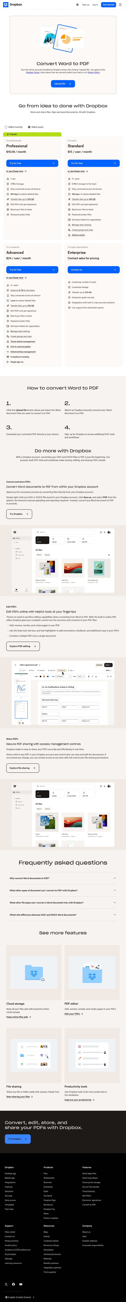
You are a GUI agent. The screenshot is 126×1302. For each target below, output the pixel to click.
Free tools (9, 1209)
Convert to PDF (89, 1205)
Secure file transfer (90, 1187)
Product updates (51, 1218)
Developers (48, 1250)
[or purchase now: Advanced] (16, 277)
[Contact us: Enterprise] (94, 269)
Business (48, 1182)
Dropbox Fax (49, 1209)
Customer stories (51, 1241)
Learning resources (13, 1263)
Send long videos (90, 1178)
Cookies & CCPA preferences (17, 1250)
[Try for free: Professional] (32, 163)
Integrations (10, 1182)
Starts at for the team (22, 290)
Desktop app (10, 1173)
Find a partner (50, 1272)
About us (86, 1232)
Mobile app (10, 1178)
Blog (46, 1232)
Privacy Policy (93, 72)
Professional (49, 1178)
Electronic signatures (91, 1200)
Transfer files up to (22, 199)
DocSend (48, 1196)
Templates (9, 1205)
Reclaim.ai (48, 1205)
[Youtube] (21, 1284)
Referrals (47, 1259)
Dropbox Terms (32, 72)
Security (8, 1196)
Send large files (89, 1173)
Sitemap (8, 1259)
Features (9, 1187)
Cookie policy (11, 1245)
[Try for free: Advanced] (32, 269)
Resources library (51, 1245)
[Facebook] (13, 1284)
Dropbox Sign (50, 1200)
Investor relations (89, 1241)
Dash (46, 1191)
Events (47, 1236)
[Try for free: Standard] (94, 163)
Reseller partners (51, 1263)
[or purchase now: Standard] (78, 171)
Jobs (84, 1236)
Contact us (10, 1236)
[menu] (120, 4)
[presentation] (63, 55)
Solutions (9, 1191)
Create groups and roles (82, 230)
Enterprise (48, 1187)
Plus (45, 1173)
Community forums (52, 1254)
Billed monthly (14, 127)
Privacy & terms (11, 1241)
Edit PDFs (86, 1196)
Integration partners (52, 1267)
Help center (10, 1232)
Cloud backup (88, 1191)
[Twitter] (6, 1284)
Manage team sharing (81, 225)
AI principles (10, 1254)
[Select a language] (77, 4)
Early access (10, 1200)
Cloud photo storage (91, 1182)
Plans (46, 1213)
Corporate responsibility (92, 1245)
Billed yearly (35, 127)
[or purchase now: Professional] (16, 171)
